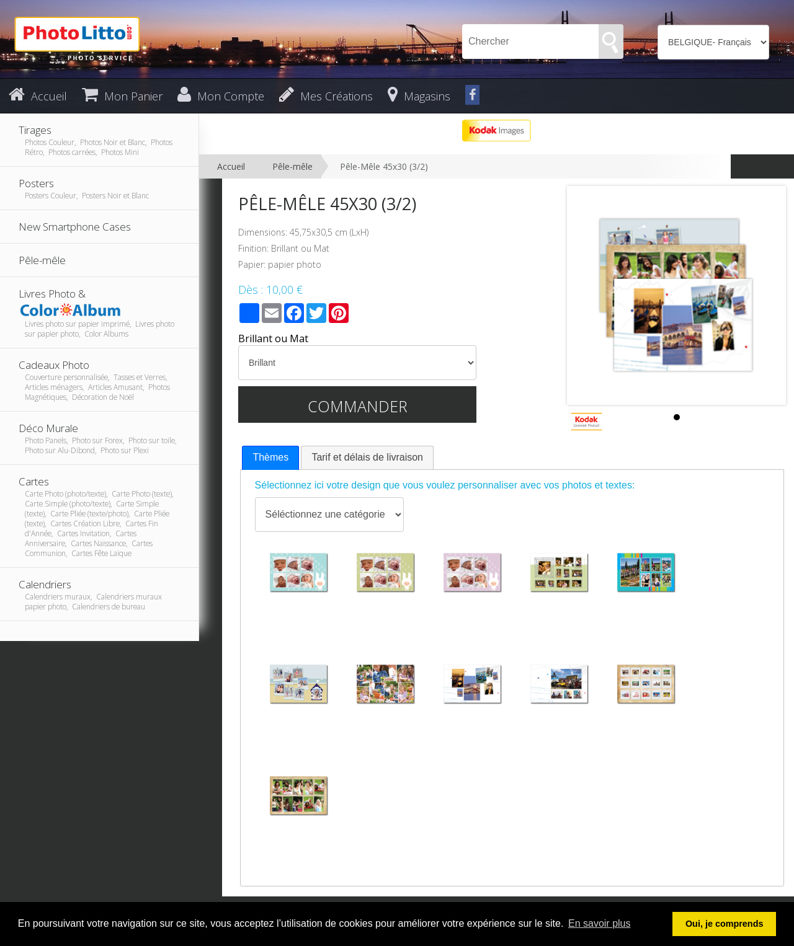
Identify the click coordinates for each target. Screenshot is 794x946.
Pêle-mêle (292, 166)
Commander (358, 406)
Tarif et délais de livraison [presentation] (367, 457)
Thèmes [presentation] (270, 457)
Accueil (231, 166)
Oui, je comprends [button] (724, 924)
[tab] (270, 458)
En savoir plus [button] (599, 923)
